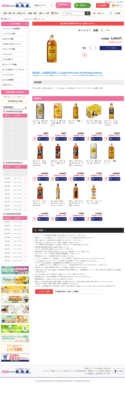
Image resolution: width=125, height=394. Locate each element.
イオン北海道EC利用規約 (102, 371)
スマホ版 (119, 371)
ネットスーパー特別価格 (11, 29)
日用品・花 (21, 13)
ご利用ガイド (110, 2)
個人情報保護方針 (80, 371)
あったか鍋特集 (8, 80)
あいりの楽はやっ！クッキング (13, 70)
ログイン (118, 5)
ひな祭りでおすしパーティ (12, 44)
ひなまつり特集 (8, 39)
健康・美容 (33, 13)
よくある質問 (98, 368)
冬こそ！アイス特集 (10, 64)
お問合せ (120, 2)
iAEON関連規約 (89, 373)
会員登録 (103, 5)
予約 (56, 13)
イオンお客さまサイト (66, 371)
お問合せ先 (107, 368)
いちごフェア (7, 54)
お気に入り (101, 13)
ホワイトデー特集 (9, 49)
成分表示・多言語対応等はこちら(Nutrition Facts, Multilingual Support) (67, 72)
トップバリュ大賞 (9, 34)
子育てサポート (8, 85)
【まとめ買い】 (8, 59)
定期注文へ (83, 5)
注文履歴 (117, 13)
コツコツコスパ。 (9, 75)
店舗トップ (6, 19)
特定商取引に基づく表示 (103, 373)
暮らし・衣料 (44, 13)
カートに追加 (110, 48)
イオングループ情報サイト (50, 371)
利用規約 (90, 371)
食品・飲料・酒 (9, 13)
